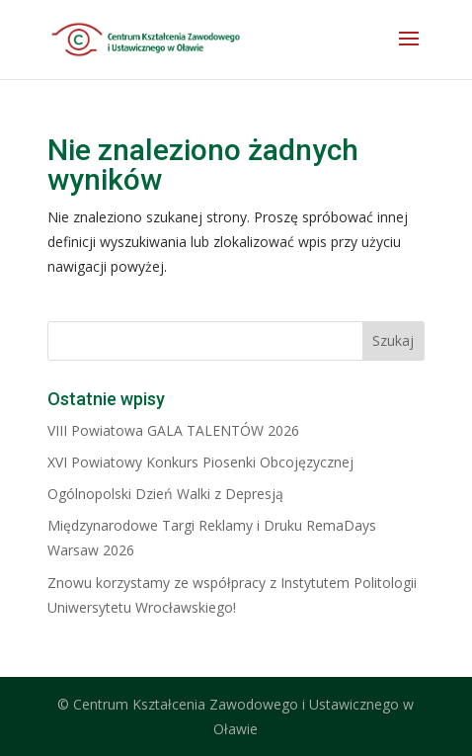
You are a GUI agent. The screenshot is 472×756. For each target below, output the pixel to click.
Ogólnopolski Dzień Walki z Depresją (165, 493)
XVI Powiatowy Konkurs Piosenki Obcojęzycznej (200, 462)
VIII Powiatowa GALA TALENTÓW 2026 (173, 430)
